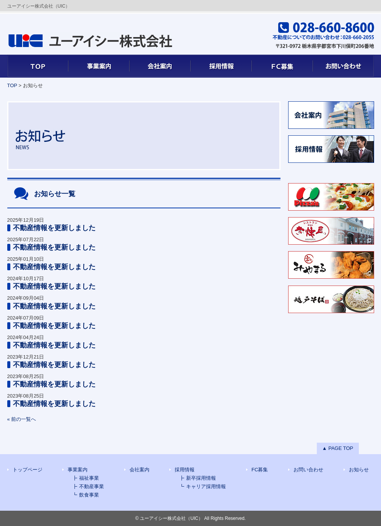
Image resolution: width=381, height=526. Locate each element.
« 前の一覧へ (21, 419)
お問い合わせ (343, 66)
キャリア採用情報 (206, 486)
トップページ (27, 469)
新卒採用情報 (201, 478)
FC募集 (282, 66)
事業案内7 (99, 66)
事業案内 (78, 469)
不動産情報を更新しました (54, 228)
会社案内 (160, 66)
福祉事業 (89, 478)
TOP (37, 66)
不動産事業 (91, 486)
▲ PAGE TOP (337, 448)
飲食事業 (89, 495)
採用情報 (221, 66)
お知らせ (359, 469)
